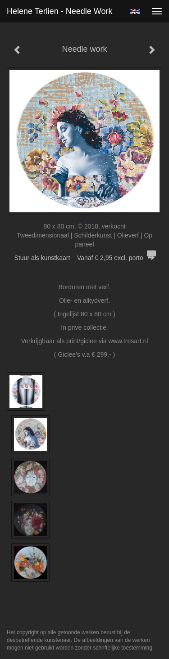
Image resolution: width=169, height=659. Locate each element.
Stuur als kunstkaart (84, 257)
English (135, 11)
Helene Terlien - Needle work (59, 11)
